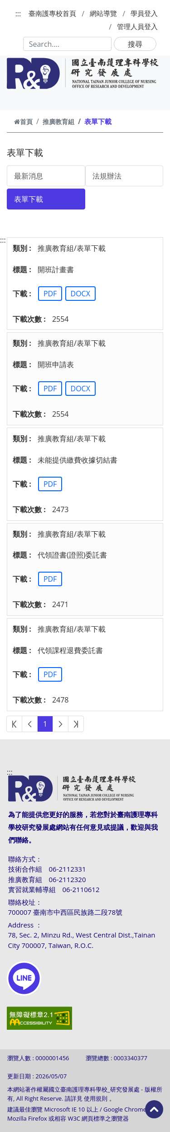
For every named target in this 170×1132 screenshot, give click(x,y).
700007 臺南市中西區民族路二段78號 (65, 912)
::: (18, 14)
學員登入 (144, 13)
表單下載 (28, 199)
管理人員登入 (137, 26)
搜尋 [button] (135, 44)
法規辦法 (106, 176)
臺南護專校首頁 (52, 13)
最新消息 (28, 176)
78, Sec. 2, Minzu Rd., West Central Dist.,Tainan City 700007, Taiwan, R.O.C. (81, 940)
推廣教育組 (58, 121)
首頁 (23, 121)
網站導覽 (103, 13)
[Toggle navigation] (19, 100)
